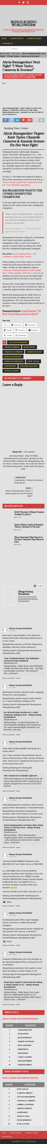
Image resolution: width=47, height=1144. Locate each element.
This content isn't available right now (20, 776)
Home (4, 38)
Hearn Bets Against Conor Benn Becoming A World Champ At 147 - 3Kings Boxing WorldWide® (23, 984)
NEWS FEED (5, 53)
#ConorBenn (8, 965)
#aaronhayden (19, 695)
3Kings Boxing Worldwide (20, 628)
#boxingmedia (23, 650)
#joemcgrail (8, 692)
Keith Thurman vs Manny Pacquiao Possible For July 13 (29, 513)
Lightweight (10, 366)
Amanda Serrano (11, 347)
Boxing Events (17, 38)
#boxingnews (35, 650)
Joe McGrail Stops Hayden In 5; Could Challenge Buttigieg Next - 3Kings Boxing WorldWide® (22, 714)
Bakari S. (19, 530)
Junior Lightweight (13, 357)
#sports (13, 650)
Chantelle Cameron (13, 352)
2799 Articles (29, 452)
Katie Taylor (33, 361)
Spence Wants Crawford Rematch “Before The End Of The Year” (28, 526)
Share (18, 678)
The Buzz (16, 53)
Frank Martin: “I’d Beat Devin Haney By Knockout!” (22, 312)
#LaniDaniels (8, 920)
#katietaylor (20, 808)
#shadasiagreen (32, 896)
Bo (5, 83)
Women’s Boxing (34, 38)
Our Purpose (7, 43)
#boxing (6, 650)
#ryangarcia (33, 962)
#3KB (18, 653)
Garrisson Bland (34, 352)
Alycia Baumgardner (18, 342)
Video (7, 902)
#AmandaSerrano (36, 808)
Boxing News (29, 347)
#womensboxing (10, 820)
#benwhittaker (19, 635)
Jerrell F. (19, 517)
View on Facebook (9, 678)
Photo (7, 941)
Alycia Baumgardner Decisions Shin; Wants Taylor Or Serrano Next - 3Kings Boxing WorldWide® (23, 827)
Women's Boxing (11, 371)
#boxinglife (27, 768)
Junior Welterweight (13, 361)
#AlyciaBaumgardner (12, 805)
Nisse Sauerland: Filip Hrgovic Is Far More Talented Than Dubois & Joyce (29, 539)
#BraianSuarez (35, 638)
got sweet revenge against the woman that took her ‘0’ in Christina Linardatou (23, 182)
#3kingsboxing (9, 653)
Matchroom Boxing (28, 366)
